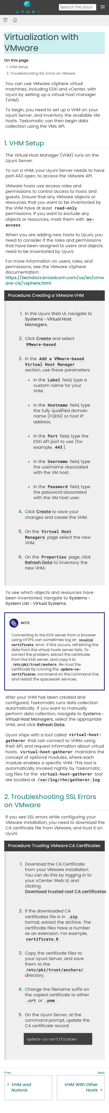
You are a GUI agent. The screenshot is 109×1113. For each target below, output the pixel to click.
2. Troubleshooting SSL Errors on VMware (40, 73)
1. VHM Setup (17, 67)
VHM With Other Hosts (81, 1087)
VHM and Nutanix (21, 1087)
